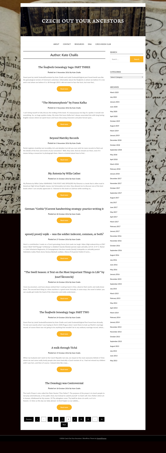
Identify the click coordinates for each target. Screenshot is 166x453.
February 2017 (115, 226)
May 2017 (113, 212)
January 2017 (115, 231)
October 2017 (115, 188)
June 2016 (113, 265)
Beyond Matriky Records (64, 138)
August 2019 (114, 126)
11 (88, 431)
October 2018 (115, 145)
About (56, 44)
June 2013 (113, 356)
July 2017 (113, 202)
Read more (64, 89)
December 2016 (115, 236)
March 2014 (114, 313)
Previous (29, 431)
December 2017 (115, 178)
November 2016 (115, 241)
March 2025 (114, 92)
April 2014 (114, 308)
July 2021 (113, 97)
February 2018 (115, 169)
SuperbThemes (101, 450)
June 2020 (113, 107)
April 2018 (114, 159)
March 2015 (114, 293)
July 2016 (113, 260)
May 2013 (113, 360)
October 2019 (115, 121)
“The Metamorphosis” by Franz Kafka (64, 103)
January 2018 (115, 174)
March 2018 (114, 164)
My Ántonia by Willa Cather (64, 174)
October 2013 (115, 337)
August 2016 (114, 255)
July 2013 (113, 351)
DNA (90, 44)
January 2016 (115, 274)
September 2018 (116, 150)
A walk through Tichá (64, 359)
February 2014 (115, 317)
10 (81, 431)
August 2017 (114, 198)
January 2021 (115, 102)
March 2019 (114, 131)
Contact (67, 44)
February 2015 (115, 298)
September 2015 (116, 284)
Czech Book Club (103, 44)
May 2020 (113, 111)
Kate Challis (77, 72)
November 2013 (115, 332)
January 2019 (115, 135)
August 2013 (114, 346)
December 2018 (115, 140)
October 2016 (115, 246)
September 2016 (116, 250)
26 (101, 431)
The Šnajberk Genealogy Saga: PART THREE (64, 67)
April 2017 (114, 217)
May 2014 (113, 303)
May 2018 (113, 155)
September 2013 (116, 341)
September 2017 (116, 193)
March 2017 (114, 222)
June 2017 (113, 207)
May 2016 (113, 270)
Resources (79, 44)
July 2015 (113, 289)
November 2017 (115, 183)
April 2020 (114, 116)
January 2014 (115, 322)
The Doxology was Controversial (64, 394)
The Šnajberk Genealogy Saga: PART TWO (64, 323)
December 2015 (115, 279)
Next (64, 436)
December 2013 (115, 327)
